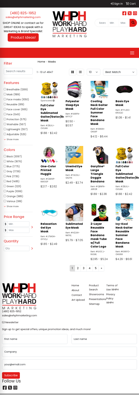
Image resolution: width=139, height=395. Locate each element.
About (75, 290)
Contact (77, 295)
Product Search (94, 287)
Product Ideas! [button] (23, 37)
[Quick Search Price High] (124, 23)
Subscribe (11, 375)
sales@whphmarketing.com (23, 17)
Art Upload (78, 300)
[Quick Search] (101, 23)
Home (75, 285)
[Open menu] (132, 52)
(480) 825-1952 (23, 13)
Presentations (95, 299)
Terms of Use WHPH (112, 287)
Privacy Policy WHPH (110, 298)
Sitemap (94, 304)
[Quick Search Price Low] (113, 23)
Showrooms (95, 294)
